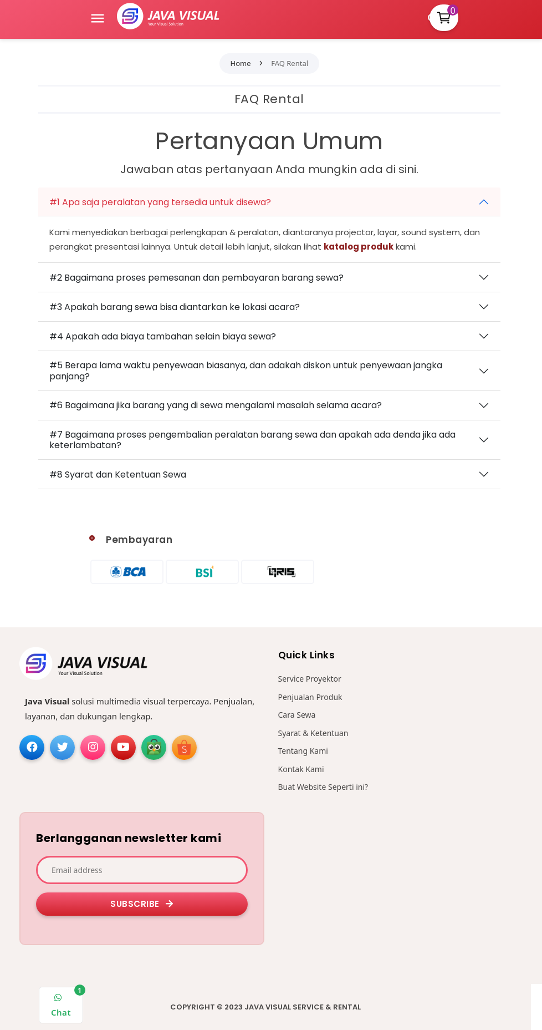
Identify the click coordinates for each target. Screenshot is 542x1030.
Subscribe (141, 904)
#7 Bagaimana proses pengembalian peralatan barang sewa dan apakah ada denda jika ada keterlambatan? (252, 439)
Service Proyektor (309, 678)
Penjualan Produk (310, 697)
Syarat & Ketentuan (313, 733)
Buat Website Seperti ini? (323, 787)
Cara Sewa (297, 714)
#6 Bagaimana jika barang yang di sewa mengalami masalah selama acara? (215, 405)
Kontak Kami (301, 769)
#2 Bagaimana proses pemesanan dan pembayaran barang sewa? (196, 277)
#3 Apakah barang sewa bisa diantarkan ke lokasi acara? (174, 307)
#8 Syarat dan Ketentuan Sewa (117, 474)
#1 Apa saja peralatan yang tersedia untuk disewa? (160, 202)
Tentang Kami (303, 750)
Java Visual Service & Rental (302, 1007)
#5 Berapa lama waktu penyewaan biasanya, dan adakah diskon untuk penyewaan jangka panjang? (245, 370)
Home (241, 63)
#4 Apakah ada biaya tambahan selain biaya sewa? (162, 336)
